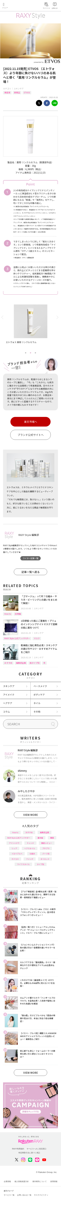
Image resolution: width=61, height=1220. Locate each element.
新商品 (17, 92)
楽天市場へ (30, 422)
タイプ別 (40, 864)
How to (7, 613)
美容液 (7, 92)
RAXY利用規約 (18, 1149)
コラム (6, 711)
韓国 (52, 837)
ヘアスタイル (29, 848)
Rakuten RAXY (17, 6)
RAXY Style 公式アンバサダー (17, 638)
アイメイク (8, 694)
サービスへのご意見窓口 (36, 1149)
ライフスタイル (23, 864)
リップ (14, 848)
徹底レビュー (46, 843)
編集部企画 (21, 662)
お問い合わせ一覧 (24, 1195)
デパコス (15, 859)
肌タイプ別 (35, 662)
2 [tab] (30, 352)
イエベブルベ (17, 853)
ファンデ (29, 859)
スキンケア (19, 88)
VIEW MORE (30, 815)
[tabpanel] (30, 327)
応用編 (18, 613)
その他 (37, 711)
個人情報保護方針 (21, 1181)
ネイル (37, 703)
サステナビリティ (41, 1195)
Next (58, 317)
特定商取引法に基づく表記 (29, 1153)
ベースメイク (40, 686)
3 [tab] (35, 352)
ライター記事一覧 (30, 558)
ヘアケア (7, 703)
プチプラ (45, 848)
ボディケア (39, 694)
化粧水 (32, 853)
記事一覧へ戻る (30, 572)
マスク (37, 638)
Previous (3, 317)
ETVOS (27, 92)
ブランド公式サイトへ (31, 435)
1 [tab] (25, 352)
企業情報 (7, 1181)
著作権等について (39, 1181)
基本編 (40, 837)
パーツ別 (45, 853)
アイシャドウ (14, 843)
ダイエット (45, 859)
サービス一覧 (9, 1195)
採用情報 (53, 1181)
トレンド (30, 843)
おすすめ (8, 662)
